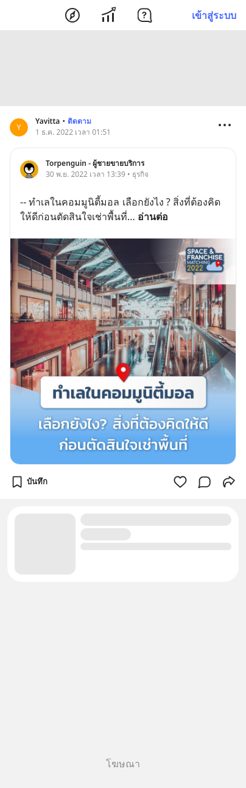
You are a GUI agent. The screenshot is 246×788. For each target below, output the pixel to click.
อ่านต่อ (153, 216)
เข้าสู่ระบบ (214, 15)
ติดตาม (79, 121)
